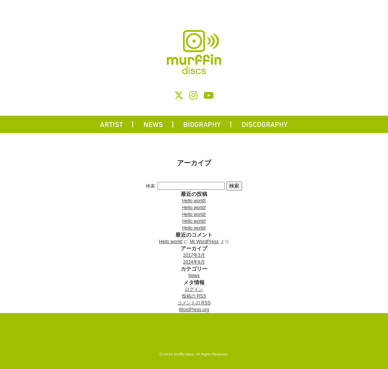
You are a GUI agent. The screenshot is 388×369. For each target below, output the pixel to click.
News (194, 275)
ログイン (194, 289)
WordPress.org (194, 309)
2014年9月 (194, 262)
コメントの (194, 302)
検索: (151, 186)
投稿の (194, 296)
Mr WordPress (204, 241)
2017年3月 (194, 255)
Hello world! (194, 200)
